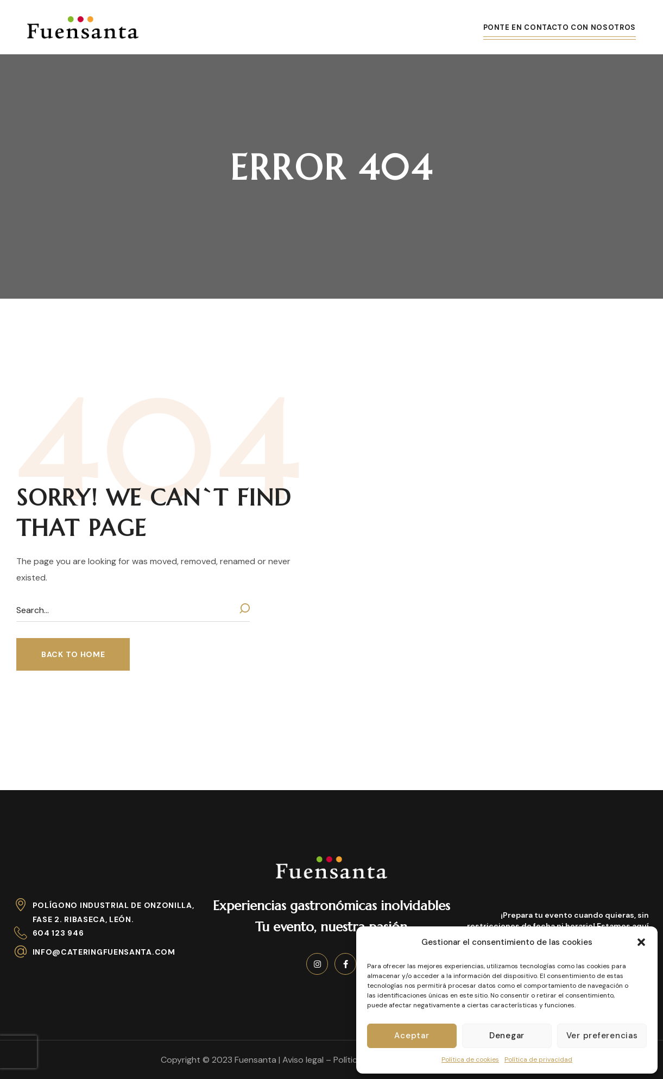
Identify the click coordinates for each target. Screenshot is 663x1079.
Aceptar (411, 1035)
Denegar (507, 1035)
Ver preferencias (602, 1035)
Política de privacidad (538, 1059)
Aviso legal (303, 1059)
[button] (641, 942)
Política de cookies (470, 1059)
